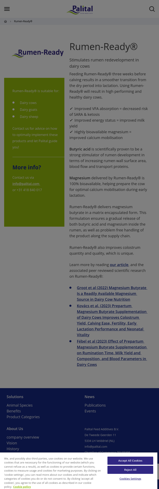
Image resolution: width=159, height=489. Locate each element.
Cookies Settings (130, 478)
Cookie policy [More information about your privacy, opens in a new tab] (22, 487)
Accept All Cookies (130, 460)
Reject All (130, 470)
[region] (78, 470)
